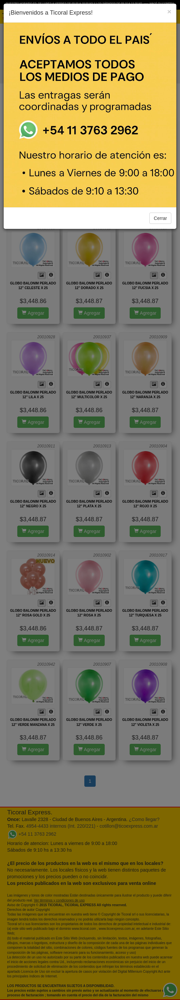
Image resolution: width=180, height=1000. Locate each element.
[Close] (169, 11)
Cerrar (160, 218)
